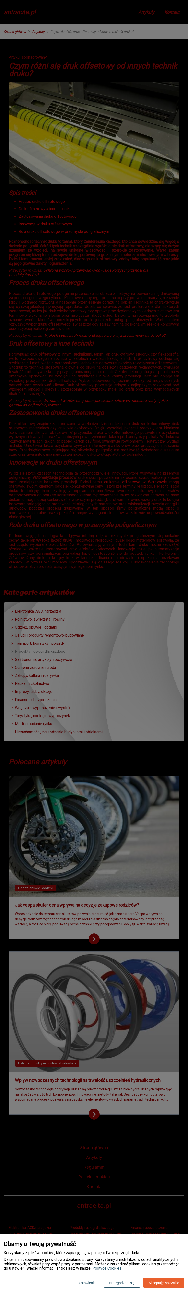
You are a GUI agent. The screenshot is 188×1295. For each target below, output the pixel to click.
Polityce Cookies (107, 1268)
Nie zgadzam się (122, 1283)
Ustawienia (87, 1283)
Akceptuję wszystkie (164, 1283)
